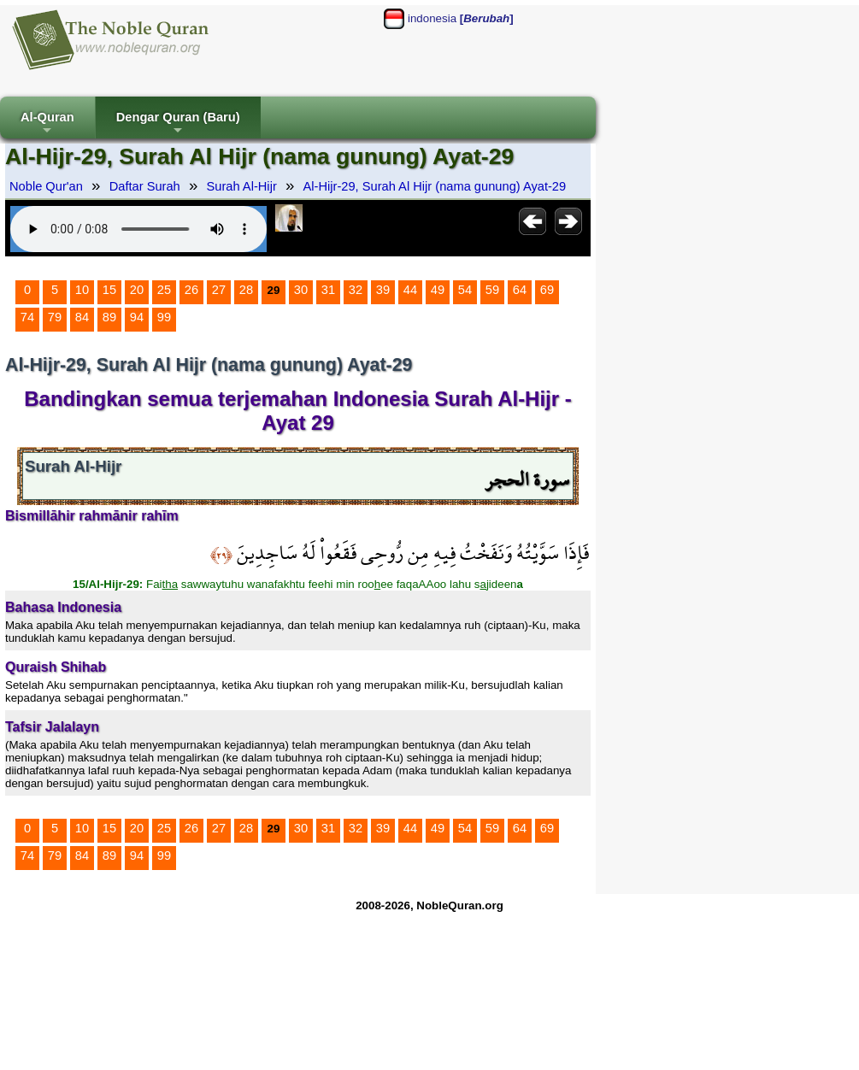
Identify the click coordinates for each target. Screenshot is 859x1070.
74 (27, 317)
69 (547, 290)
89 (109, 317)
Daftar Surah (144, 186)
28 (246, 290)
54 (465, 290)
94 (137, 317)
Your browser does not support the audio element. (138, 229)
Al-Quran (47, 124)
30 (301, 290)
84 (82, 317)
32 (355, 290)
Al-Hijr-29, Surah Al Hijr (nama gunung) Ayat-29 (435, 186)
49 (437, 290)
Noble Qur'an (46, 186)
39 (383, 290)
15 (109, 290)
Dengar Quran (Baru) (178, 124)
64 (520, 290)
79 (55, 317)
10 (82, 290)
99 (164, 317)
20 (137, 290)
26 (191, 290)
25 (164, 290)
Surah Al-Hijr (242, 186)
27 (219, 290)
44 (410, 290)
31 (328, 290)
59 (492, 290)
